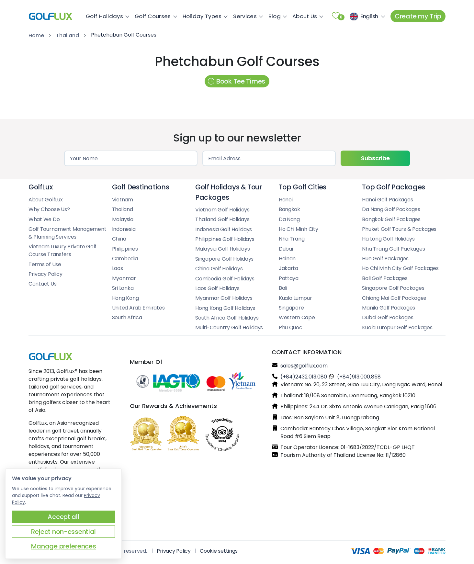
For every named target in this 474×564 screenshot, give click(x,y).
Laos (117, 268)
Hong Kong (125, 298)
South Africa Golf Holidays (226, 317)
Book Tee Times (236, 81)
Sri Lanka (123, 288)
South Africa (127, 317)
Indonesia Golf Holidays (223, 229)
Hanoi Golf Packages (387, 199)
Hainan (287, 258)
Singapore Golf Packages (393, 288)
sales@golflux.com (304, 365)
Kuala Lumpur (295, 298)
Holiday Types (204, 16)
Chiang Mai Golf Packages (394, 298)
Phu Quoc (290, 327)
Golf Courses (155, 16)
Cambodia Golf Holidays (224, 278)
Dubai (286, 249)
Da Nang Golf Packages (391, 209)
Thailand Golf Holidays (222, 219)
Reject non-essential (63, 531)
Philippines (125, 249)
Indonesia (124, 229)
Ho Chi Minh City (298, 229)
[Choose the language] (366, 16)
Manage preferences (63, 546)
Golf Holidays (106, 16)
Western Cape (297, 317)
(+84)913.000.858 (359, 376)
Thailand (67, 35)
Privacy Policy (45, 274)
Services (246, 16)
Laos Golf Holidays (217, 288)
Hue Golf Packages (385, 258)
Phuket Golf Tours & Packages (399, 229)
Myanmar (124, 278)
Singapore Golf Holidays (224, 259)
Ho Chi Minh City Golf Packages (400, 268)
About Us (306, 16)
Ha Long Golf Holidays (388, 239)
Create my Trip (418, 16)
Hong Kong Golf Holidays (225, 308)
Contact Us (42, 284)
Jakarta (288, 268)
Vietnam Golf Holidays (222, 209)
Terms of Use (44, 264)
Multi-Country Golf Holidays (229, 327)
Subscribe (375, 158)
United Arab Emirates (138, 307)
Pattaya (289, 278)
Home (36, 35)
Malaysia (122, 219)
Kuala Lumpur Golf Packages (397, 327)
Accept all (63, 516)
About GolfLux (45, 199)
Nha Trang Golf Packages (393, 249)
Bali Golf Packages (384, 278)
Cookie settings (219, 551)
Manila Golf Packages (388, 307)
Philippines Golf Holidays (224, 239)
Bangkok (289, 209)
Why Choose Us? (49, 209)
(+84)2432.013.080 (303, 376)
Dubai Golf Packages (387, 317)
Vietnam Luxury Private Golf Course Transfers (62, 250)
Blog (276, 16)
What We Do (44, 219)
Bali (283, 288)
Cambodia (125, 258)
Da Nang (289, 219)
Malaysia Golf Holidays (222, 249)
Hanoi (286, 199)
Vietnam (122, 199)
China (119, 239)
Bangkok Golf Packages (391, 219)
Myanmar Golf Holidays (224, 298)
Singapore (291, 307)
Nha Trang (292, 239)
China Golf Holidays (219, 268)
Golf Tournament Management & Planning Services (67, 233)
